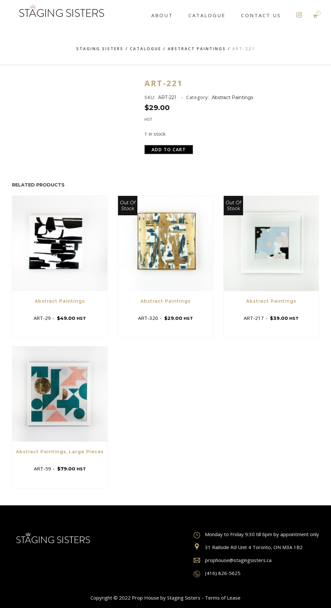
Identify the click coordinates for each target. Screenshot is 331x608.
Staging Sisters (99, 48)
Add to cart (169, 149)
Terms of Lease (222, 597)
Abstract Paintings (197, 48)
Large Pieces (86, 452)
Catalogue (145, 48)
